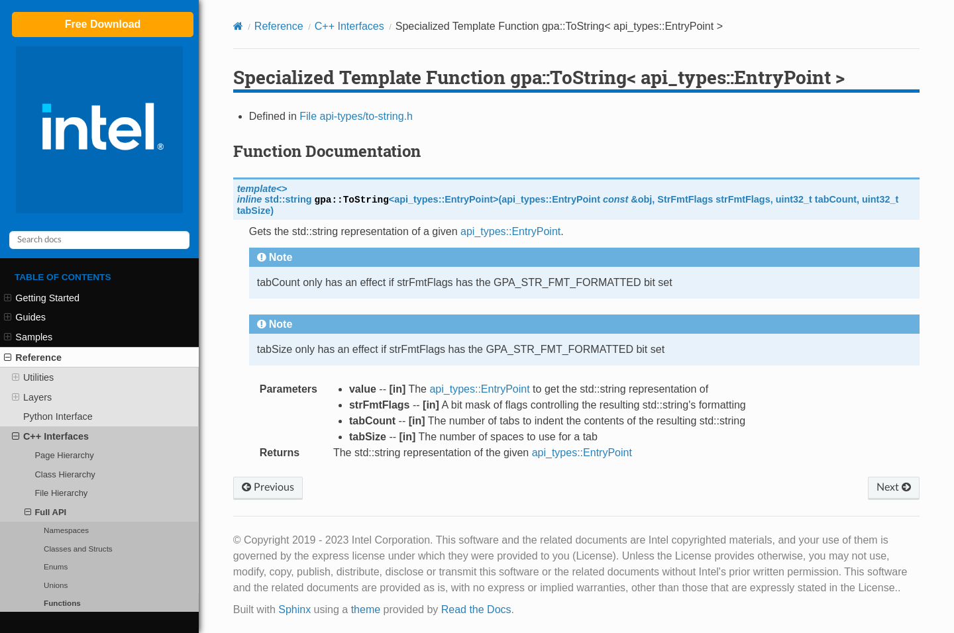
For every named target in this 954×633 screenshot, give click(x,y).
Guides (25, 317)
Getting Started (42, 298)
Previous (268, 487)
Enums (56, 566)
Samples (28, 337)
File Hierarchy (60, 493)
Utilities (33, 377)
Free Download (103, 24)
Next (893, 487)
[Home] (238, 26)
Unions (56, 585)
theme (365, 609)
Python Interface (58, 416)
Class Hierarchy (64, 474)
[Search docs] (99, 240)
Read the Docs (476, 609)
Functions (62, 603)
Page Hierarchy (63, 455)
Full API (45, 512)
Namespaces (66, 530)
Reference (33, 358)
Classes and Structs (78, 548)
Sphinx (294, 609)
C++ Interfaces (50, 436)
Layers (32, 397)
